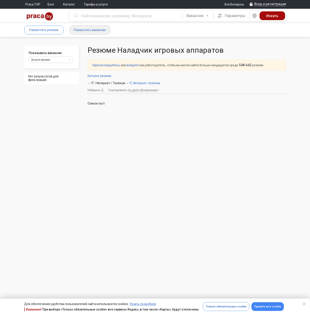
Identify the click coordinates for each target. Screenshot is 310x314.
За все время (50, 59)
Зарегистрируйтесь (106, 65)
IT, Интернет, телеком (145, 83)
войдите (133, 65)
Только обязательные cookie (226, 306)
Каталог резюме (99, 76)
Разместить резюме (44, 30)
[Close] (304, 304)
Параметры (231, 15)
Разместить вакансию (90, 30)
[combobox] (197, 15)
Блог (51, 4)
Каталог (69, 4)
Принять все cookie (267, 306)
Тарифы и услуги (96, 4)
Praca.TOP (32, 4)
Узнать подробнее (142, 304)
